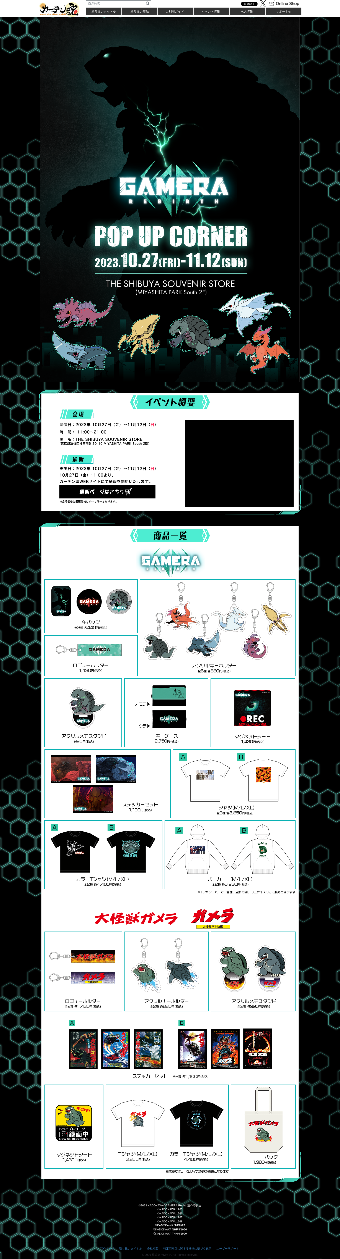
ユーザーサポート (227, 1248)
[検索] (147, 3)
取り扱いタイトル (130, 1248)
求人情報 (247, 11)
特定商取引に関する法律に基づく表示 (187, 1248)
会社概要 (152, 1248)
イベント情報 (211, 11)
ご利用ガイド (175, 11)
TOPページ (107, 1248)
